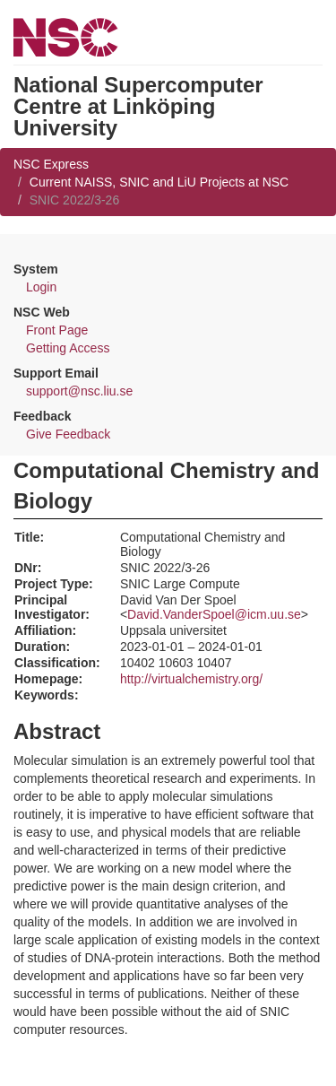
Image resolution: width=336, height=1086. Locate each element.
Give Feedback (68, 434)
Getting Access (67, 348)
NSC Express (51, 164)
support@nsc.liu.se (79, 391)
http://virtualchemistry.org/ (191, 679)
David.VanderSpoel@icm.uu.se (214, 614)
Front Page (57, 330)
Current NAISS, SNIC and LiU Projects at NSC (159, 182)
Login (41, 287)
